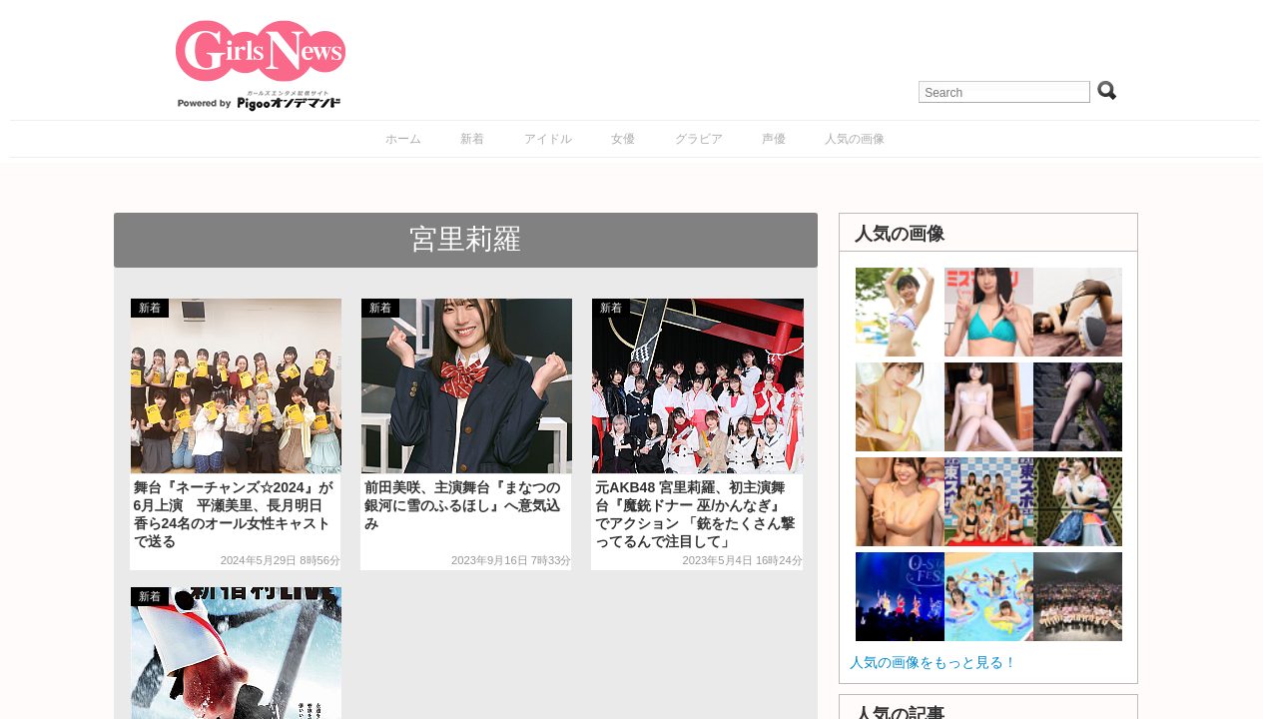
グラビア (699, 139)
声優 (774, 139)
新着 (472, 139)
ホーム (403, 139)
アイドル (548, 139)
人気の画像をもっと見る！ (933, 662)
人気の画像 (855, 139)
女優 (623, 139)
